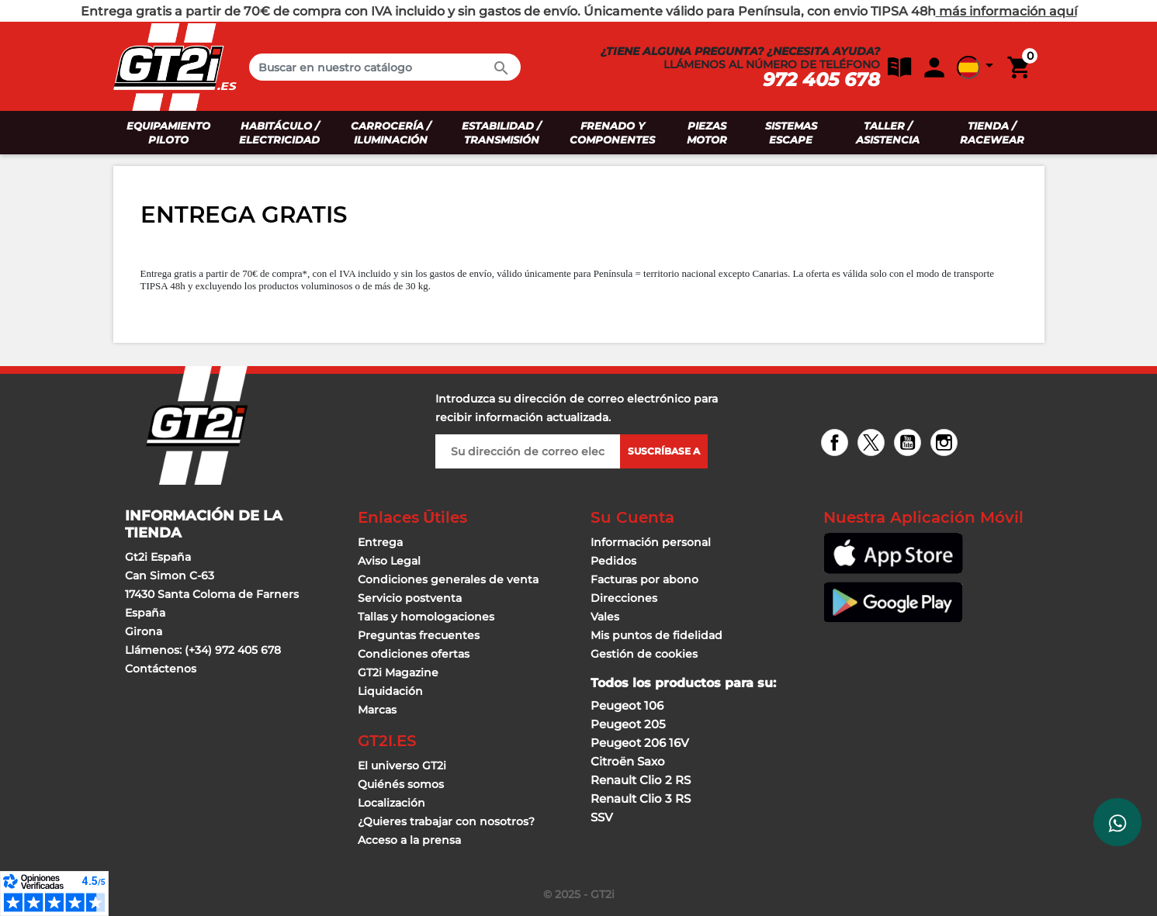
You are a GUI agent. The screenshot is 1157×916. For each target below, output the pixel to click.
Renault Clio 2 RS (641, 780)
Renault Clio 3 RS (641, 798)
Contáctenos (160, 669)
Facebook (836, 444)
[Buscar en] (385, 67)
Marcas (377, 710)
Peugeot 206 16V (640, 742)
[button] (895, 67)
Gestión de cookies (644, 654)
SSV (602, 817)
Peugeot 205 (628, 724)
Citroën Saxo (628, 761)
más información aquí (1006, 11)
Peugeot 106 (627, 705)
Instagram (946, 444)
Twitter (873, 444)
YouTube (909, 444)
